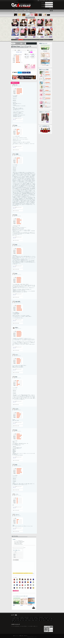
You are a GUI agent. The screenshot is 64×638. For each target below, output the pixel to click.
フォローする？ (51, 636)
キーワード (43, 2)
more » (33, 573)
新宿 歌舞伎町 (18, 43)
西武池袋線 (33, 620)
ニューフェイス (27, 55)
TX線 (41, 620)
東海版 (28, 10)
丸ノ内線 (49, 618)
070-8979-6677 (33, 55)
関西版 (25, 10)
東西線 (20, 620)
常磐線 (39, 620)
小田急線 (46, 618)
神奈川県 (51, 620)
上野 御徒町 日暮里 (22, 618)
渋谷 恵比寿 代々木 (36, 617)
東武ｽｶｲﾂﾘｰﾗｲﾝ (44, 620)
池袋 (12, 617)
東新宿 (23, 43)
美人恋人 (44, 105)
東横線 (51, 618)
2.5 (19, 551)
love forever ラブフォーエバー (44, 102)
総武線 (18, 620)
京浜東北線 (26, 620)
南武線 (16, 620)
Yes (13, 119)
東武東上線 (36, 620)
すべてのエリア (47, 4)
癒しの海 (44, 93)
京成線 (23, 620)
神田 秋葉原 (17, 618)
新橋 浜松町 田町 (41, 617)
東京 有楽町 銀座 (14, 618)
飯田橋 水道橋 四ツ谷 (27, 617)
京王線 (39, 618)
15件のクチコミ (15, 82)
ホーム (13, 10)
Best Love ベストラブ (44, 87)
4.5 (21, 551)
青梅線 (37, 618)
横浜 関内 (48, 620)
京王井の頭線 (42, 618)
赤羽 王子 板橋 (31, 618)
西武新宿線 (29, 620)
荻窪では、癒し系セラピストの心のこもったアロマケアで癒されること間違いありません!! (33, 39)
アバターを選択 (15, 577)
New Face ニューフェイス (22, 46)
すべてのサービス (48, 6)
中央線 (34, 618)
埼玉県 (12, 621)
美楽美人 (44, 71)
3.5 (20, 551)
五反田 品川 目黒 (46, 617)
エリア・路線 (43, 4)
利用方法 (16, 10)
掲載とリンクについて (15, 635)
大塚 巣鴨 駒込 (27, 618)
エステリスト (21, 10)
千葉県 (15, 621)
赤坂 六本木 (31, 617)
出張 (16, 621)
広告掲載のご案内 (21, 635)
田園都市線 (13, 620)
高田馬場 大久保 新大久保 (16, 617)
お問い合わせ (25, 635)
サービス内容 (43, 6)
